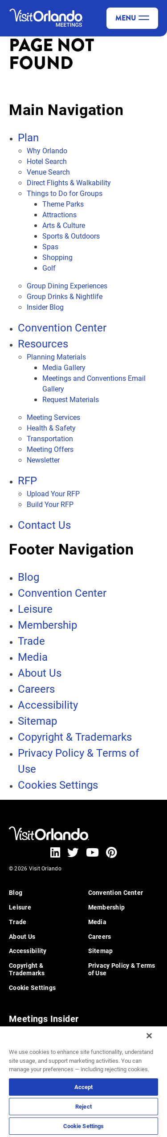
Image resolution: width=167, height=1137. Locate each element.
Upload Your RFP (53, 493)
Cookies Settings (58, 785)
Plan (28, 137)
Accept (83, 1087)
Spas (50, 246)
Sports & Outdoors (71, 235)
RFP (27, 480)
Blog (28, 577)
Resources (43, 343)
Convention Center (62, 327)
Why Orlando (47, 150)
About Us (39, 673)
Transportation (50, 438)
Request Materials (70, 399)
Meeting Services (53, 417)
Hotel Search (47, 161)
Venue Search (48, 171)
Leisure (35, 609)
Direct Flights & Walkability (69, 182)
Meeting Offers (50, 449)
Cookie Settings (83, 1126)
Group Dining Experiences (67, 285)
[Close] (149, 1035)
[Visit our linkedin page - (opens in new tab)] (55, 852)
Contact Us (44, 525)
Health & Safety (51, 427)
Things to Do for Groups (64, 193)
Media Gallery (64, 367)
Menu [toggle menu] (132, 18)
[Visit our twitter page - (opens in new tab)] (73, 852)
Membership (47, 625)
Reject (83, 1106)
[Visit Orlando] (49, 18)
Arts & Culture (63, 225)
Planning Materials (56, 356)
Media (33, 657)
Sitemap (37, 721)
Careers (36, 689)
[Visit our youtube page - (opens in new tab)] (92, 852)
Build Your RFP (50, 504)
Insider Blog (45, 306)
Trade (31, 641)
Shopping (57, 257)
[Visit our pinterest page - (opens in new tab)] (111, 852)
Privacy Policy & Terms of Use (121, 969)
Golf (49, 267)
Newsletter (43, 459)
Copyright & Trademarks (75, 737)
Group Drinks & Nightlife (64, 296)
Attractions (59, 214)
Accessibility (48, 705)
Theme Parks (63, 203)
